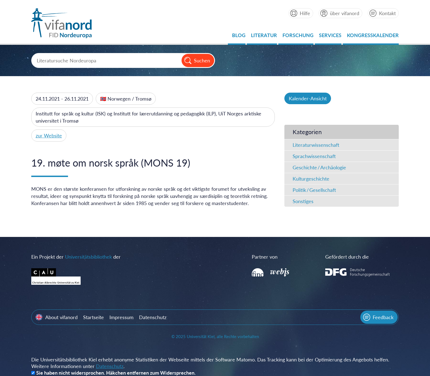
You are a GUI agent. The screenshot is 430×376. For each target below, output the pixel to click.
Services (330, 36)
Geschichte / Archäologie (319, 167)
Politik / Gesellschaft (314, 190)
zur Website (49, 135)
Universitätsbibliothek (88, 257)
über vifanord (344, 13)
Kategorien (307, 132)
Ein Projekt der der (76, 257)
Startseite (93, 317)
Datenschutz (152, 317)
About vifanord (61, 317)
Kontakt (387, 13)
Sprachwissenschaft (314, 156)
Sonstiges (303, 201)
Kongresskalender (373, 36)
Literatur (264, 36)
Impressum (121, 317)
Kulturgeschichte (311, 179)
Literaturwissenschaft (316, 145)
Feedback (383, 317)
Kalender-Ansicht (308, 98)
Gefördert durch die (347, 257)
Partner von (265, 257)
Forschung (297, 36)
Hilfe (305, 13)
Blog (238, 36)
